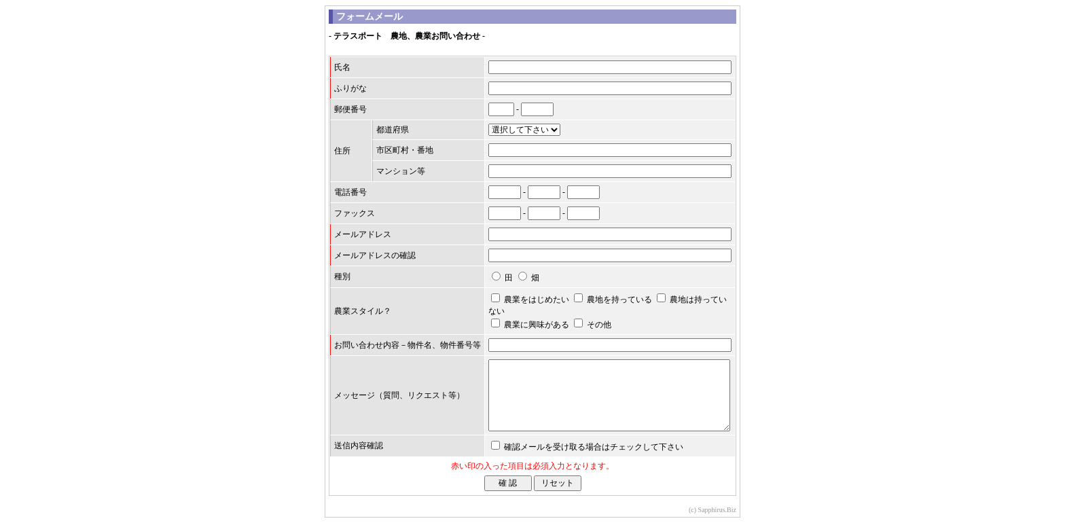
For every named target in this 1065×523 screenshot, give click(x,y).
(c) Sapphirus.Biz (712, 509)
